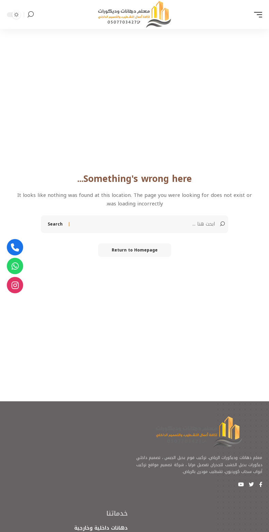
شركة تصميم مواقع (166, 465)
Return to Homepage (135, 250)
